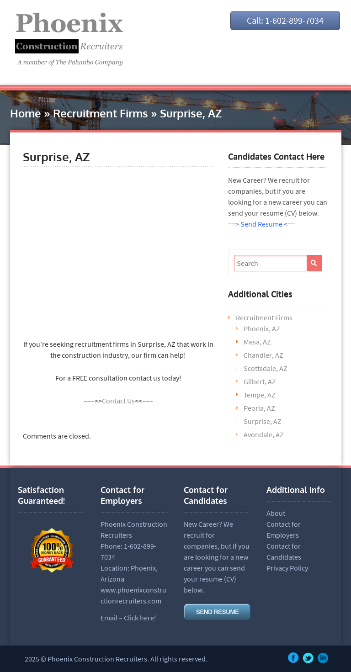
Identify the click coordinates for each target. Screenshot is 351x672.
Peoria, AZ (259, 408)
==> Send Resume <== (261, 223)
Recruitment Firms (100, 113)
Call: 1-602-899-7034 (285, 20)
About (275, 513)
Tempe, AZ (260, 394)
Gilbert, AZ (260, 381)
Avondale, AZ (264, 434)
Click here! (140, 617)
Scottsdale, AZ (265, 368)
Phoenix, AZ (262, 328)
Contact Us (118, 400)
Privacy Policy (287, 567)
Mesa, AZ (257, 341)
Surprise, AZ (263, 421)
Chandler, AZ (263, 355)
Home (25, 113)
